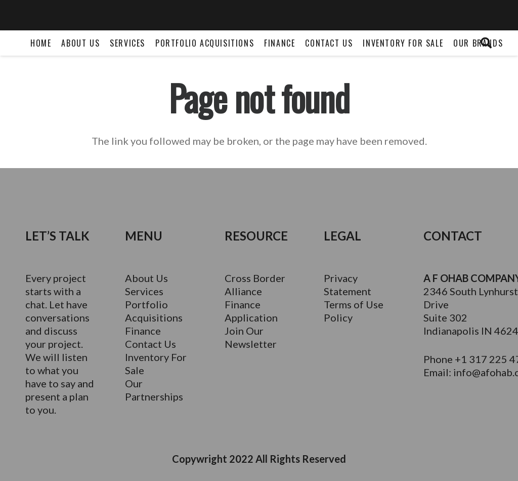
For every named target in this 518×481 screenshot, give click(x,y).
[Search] (486, 43)
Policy (338, 317)
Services (144, 291)
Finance (143, 331)
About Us (146, 278)
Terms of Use (353, 304)
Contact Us (150, 344)
